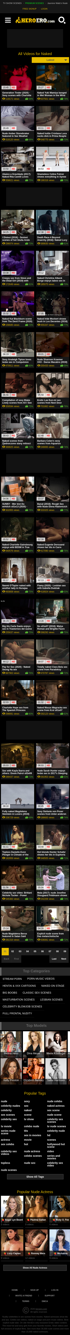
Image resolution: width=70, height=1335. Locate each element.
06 (42, 951)
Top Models (36, 1025)
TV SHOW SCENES (12, 3)
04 (27, 951)
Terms (25, 1301)
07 (50, 951)
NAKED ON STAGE (52, 985)
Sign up (34, 1290)
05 (35, 951)
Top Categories (36, 971)
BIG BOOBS (10, 992)
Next (63, 959)
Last (54, 959)
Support (50, 1295)
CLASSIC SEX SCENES (37, 992)
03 (20, 951)
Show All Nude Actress (35, 1267)
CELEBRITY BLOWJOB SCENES (22, 1006)
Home (15, 1290)
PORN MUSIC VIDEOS (41, 978)
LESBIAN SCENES (51, 999)
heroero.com (41, 1309)
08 (57, 951)
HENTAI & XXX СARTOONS (19, 985)
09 (65, 951)
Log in (54, 1290)
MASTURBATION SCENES (19, 999)
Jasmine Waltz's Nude (57, 3)
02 (12, 951)
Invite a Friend (23, 1295)
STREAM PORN (12, 978)
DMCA (45, 1301)
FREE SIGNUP (30, 9)
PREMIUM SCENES (34, 3)
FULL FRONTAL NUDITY (17, 1013)
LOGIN (44, 9)
